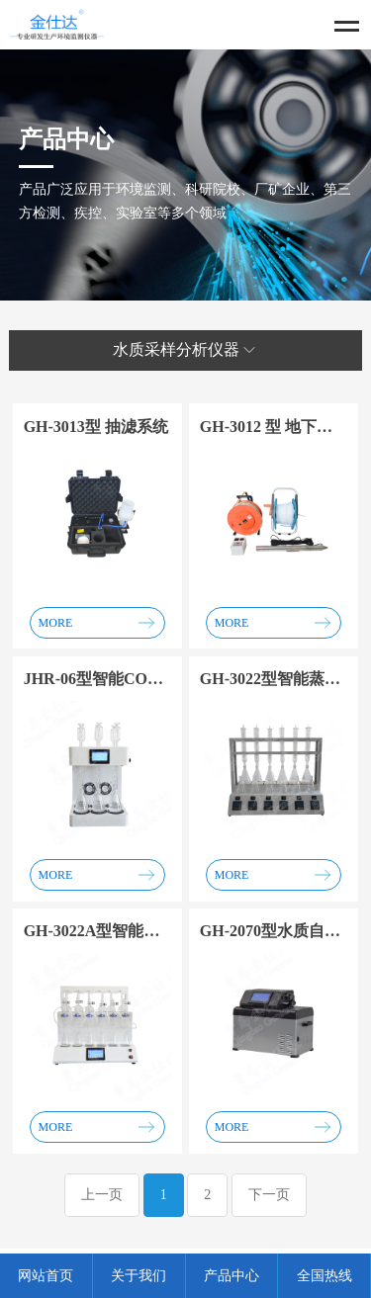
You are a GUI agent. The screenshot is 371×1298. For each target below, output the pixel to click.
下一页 (269, 1194)
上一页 (102, 1194)
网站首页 (45, 1275)
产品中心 (231, 1275)
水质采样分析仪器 (186, 350)
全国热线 (324, 1275)
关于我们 (138, 1275)
